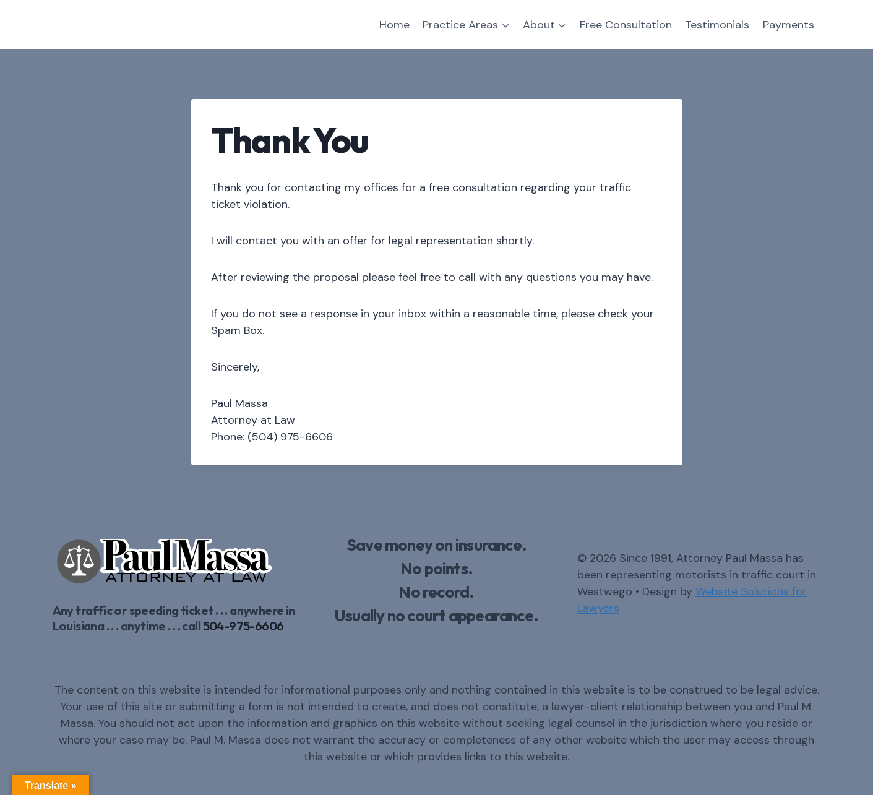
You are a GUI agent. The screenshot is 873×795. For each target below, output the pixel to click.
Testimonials (717, 24)
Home (394, 24)
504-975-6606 (243, 626)
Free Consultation (626, 24)
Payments (788, 24)
